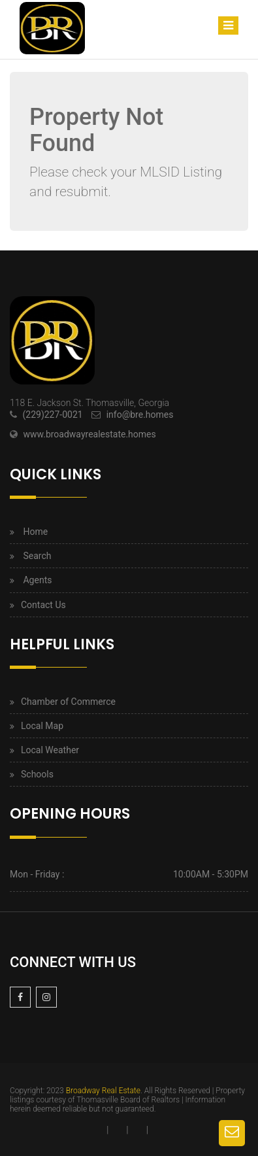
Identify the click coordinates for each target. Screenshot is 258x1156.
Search (37, 556)
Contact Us (43, 605)
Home (35, 531)
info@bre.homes (140, 414)
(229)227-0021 (52, 414)
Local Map (42, 726)
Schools (37, 774)
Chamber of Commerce (68, 701)
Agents (37, 580)
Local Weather (50, 750)
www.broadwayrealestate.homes (89, 434)
